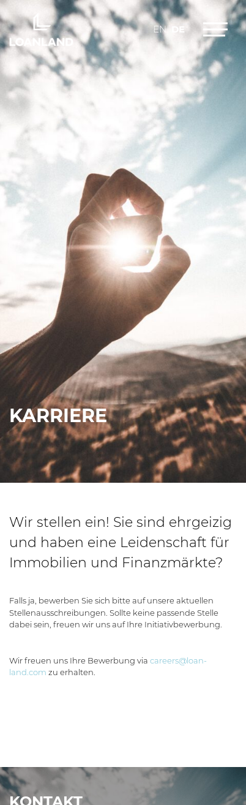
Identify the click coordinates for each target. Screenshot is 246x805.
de (178, 29)
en (159, 29)
